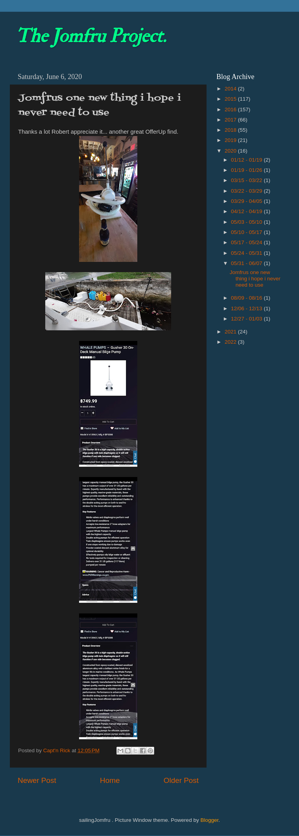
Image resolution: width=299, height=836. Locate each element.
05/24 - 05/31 (247, 253)
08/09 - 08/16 (247, 298)
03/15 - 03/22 (247, 180)
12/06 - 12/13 (247, 308)
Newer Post (37, 780)
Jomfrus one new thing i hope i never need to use (255, 278)
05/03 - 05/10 (247, 222)
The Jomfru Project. (91, 36)
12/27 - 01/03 (247, 319)
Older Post (181, 780)
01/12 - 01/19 (247, 160)
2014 (231, 89)
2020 (231, 151)
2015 (231, 99)
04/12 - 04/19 (247, 211)
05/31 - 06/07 (247, 263)
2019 (231, 140)
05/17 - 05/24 (247, 242)
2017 (231, 120)
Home (110, 780)
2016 (231, 109)
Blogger (209, 820)
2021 (231, 332)
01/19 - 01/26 (247, 170)
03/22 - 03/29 (247, 191)
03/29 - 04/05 (247, 201)
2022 (231, 342)
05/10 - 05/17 (247, 232)
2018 (231, 130)
